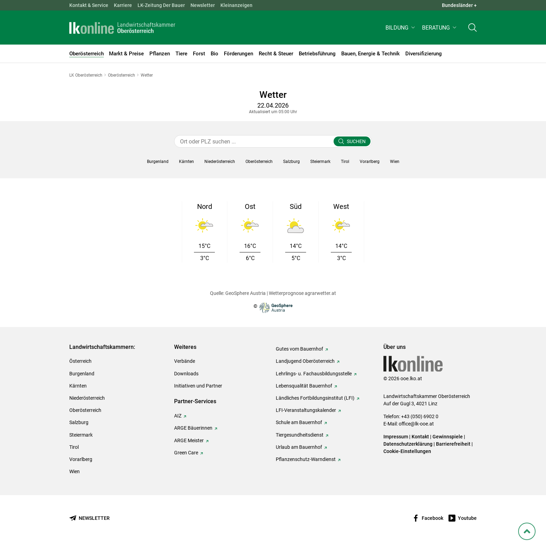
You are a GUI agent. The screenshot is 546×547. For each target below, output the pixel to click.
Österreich (80, 361)
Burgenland (81, 373)
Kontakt (420, 436)
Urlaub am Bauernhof (299, 447)
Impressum (395, 436)
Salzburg (78, 422)
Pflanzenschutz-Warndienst (306, 459)
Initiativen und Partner (198, 386)
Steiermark (81, 435)
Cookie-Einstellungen (407, 451)
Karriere (123, 5)
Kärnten (78, 386)
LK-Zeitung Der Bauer (161, 5)
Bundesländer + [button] (459, 5)
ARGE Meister (189, 440)
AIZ (177, 416)
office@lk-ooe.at (416, 424)
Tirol (74, 447)
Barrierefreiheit (453, 444)
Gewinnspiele (447, 436)
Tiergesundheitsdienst (299, 435)
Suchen (356, 141)
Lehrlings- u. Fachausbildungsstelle (314, 373)
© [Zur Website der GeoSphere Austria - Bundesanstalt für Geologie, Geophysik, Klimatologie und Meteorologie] (273, 308)
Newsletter (202, 5)
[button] (401, 30)
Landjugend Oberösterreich (305, 361)
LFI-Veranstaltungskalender (306, 410)
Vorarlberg (80, 459)
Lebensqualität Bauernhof (304, 386)
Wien (74, 471)
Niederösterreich (87, 398)
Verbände (184, 361)
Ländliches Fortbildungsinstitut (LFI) (315, 398)
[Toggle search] (472, 30)
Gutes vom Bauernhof (299, 349)
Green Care (186, 452)
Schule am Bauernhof (299, 422)
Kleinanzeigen (236, 5)
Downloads (186, 373)
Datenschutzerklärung (407, 444)
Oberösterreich (85, 410)
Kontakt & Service (88, 5)
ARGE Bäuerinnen (193, 428)
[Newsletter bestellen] (89, 518)
